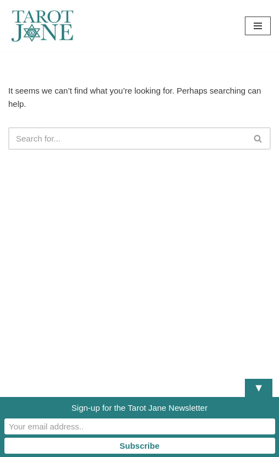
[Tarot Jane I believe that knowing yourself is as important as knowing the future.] (41, 25)
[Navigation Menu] (258, 26)
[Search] (127, 138)
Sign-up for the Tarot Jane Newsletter (139, 407)
